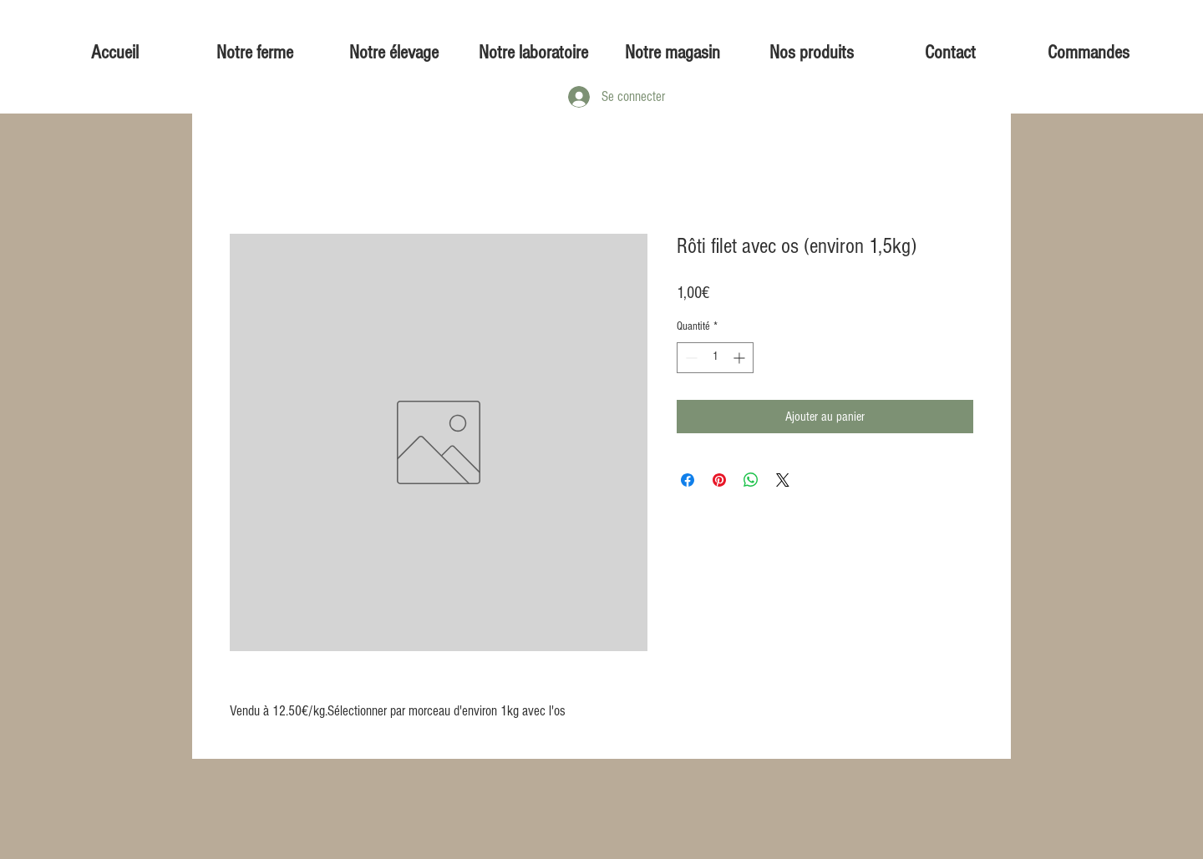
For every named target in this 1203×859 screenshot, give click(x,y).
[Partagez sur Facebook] (688, 480)
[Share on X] (783, 480)
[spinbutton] (715, 357)
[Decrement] (689, 357)
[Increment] (740, 357)
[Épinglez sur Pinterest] (719, 480)
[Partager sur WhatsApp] (751, 480)
